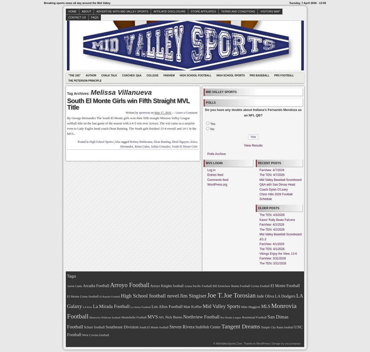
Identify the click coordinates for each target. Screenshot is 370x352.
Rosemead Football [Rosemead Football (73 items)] (254, 317)
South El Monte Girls (184, 146)
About (86, 11)
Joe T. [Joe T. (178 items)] (215, 295)
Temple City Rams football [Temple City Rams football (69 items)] (277, 327)
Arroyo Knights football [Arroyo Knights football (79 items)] (167, 286)
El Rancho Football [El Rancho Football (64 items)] (110, 296)
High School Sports (230, 75)
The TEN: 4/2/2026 (272, 229)
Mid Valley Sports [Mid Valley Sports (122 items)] (221, 306)
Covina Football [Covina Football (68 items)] (260, 286)
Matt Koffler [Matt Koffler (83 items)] (193, 307)
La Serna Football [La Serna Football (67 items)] (140, 306)
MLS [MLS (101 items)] (265, 306)
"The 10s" (74, 75)
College (152, 75)
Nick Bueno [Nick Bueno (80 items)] (173, 317)
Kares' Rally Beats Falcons (277, 220)
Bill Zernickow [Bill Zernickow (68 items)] (221, 286)
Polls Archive (216, 154)
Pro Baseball (259, 75)
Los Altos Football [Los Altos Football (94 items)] (167, 306)
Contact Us (77, 17)
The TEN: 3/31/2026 (272, 263)
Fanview (169, 75)
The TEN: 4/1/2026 (272, 249)
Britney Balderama (141, 142)
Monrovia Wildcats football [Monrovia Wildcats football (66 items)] (105, 317)
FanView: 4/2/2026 (271, 224)
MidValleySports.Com (229, 343)
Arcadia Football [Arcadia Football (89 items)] (96, 286)
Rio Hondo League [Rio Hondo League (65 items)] (230, 317)
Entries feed (215, 175)
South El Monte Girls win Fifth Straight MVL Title (128, 104)
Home (72, 11)
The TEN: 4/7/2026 (272, 175)
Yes (212, 124)
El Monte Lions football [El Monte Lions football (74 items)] (83, 296)
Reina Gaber (142, 146)
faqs (94, 17)
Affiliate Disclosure (169, 11)
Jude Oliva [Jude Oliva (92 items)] (265, 296)
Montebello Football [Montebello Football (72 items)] (134, 317)
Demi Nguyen (180, 142)
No (212, 129)
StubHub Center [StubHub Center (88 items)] (208, 327)
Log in (211, 170)
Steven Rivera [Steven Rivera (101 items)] (181, 326)
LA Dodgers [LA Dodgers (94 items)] (285, 296)
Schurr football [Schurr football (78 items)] (94, 327)
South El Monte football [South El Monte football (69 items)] (153, 327)
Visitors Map (270, 11)
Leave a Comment (186, 112)
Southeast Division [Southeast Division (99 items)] (122, 326)
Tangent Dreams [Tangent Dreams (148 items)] (241, 326)
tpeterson (144, 112)
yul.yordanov (292, 343)
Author (91, 75)
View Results (253, 145)
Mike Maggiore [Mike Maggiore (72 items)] (250, 307)
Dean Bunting (162, 142)
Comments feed (217, 180)
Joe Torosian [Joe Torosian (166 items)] (239, 295)
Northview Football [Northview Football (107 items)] (201, 316)
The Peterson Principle (85, 80)
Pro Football (284, 75)
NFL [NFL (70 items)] (161, 317)
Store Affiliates (203, 11)
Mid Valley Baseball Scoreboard (280, 180)
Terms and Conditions (238, 11)
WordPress (263, 343)
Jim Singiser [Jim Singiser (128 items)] (193, 296)
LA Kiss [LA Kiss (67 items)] (87, 306)
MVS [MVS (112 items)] (153, 316)
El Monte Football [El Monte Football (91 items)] (285, 286)
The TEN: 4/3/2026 (272, 215)
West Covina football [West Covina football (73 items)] (95, 335)
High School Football (196, 75)
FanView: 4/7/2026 (271, 170)
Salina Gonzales (160, 146)
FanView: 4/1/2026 (271, 244)
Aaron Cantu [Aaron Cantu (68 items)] (74, 286)
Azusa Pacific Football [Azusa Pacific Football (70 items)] (198, 286)
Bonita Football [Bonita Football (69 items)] (240, 286)
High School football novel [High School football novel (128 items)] (150, 296)
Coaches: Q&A (132, 75)
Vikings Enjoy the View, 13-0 (278, 253)
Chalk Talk (109, 75)
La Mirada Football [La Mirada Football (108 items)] (111, 306)
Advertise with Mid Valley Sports (122, 11)
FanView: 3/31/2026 (272, 258)
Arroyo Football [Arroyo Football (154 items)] (129, 285)
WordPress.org (217, 184)
